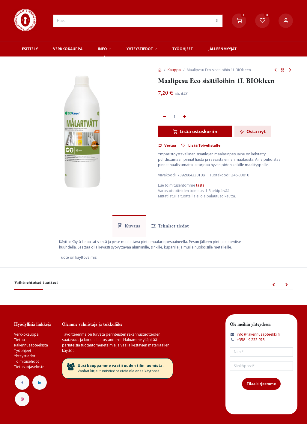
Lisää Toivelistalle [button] (200, 145)
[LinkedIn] (39, 382)
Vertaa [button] (167, 145)
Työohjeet (22, 350)
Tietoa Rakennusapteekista (31, 342)
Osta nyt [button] (253, 131)
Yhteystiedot (24, 355)
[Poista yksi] (164, 117)
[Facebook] (22, 382)
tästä (200, 185)
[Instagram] (22, 399)
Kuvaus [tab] (129, 226)
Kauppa (174, 69)
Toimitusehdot (26, 361)
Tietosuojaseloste (29, 366)
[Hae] (217, 21)
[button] (273, 285)
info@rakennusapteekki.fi (258, 334)
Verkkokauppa (26, 334)
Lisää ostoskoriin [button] (195, 131)
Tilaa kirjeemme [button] (261, 383)
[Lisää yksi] (185, 117)
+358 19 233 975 (251, 339)
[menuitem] (29, 48)
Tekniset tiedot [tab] (170, 226)
